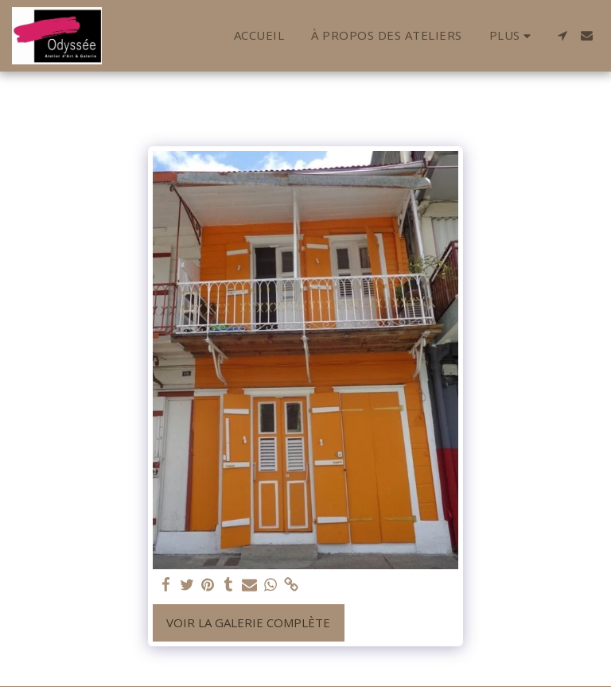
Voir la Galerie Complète (248, 622)
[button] (562, 35)
